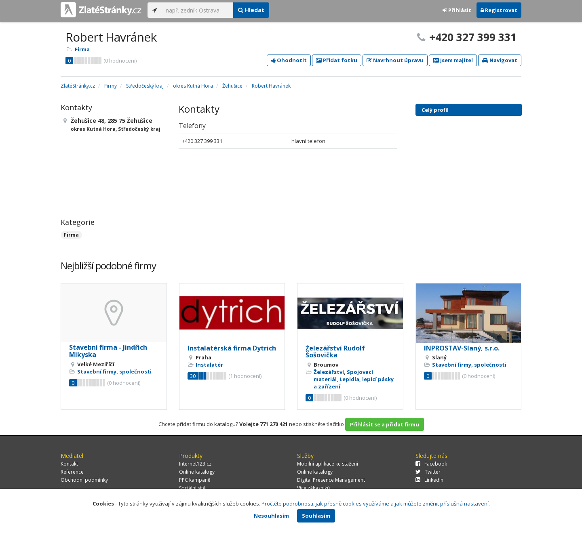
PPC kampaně (195, 479)
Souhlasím (316, 515)
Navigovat (499, 60)
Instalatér (209, 364)
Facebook (431, 463)
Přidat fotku (336, 60)
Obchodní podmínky (84, 479)
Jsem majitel (453, 60)
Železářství (329, 372)
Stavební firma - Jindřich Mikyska (108, 351)
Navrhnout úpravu (395, 60)
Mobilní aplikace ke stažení (327, 463)
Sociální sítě (192, 488)
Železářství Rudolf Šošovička (335, 352)
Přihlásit (457, 10)
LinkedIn (429, 479)
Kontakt (69, 463)
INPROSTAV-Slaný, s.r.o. (462, 348)
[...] (197, 10)
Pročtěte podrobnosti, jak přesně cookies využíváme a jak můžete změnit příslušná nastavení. (375, 503)
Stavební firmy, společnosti (114, 371)
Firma (82, 49)
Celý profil (435, 109)
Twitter (428, 471)
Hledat (251, 10)
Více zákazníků (313, 488)
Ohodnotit (289, 60)
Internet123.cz (195, 463)
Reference (72, 471)
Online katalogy (197, 471)
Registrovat (499, 10)
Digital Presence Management (331, 479)
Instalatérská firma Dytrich (232, 348)
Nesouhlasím (271, 515)
